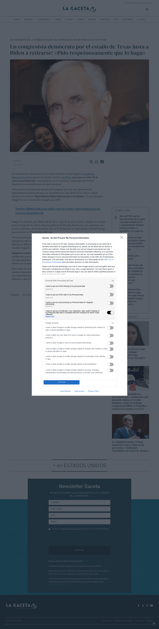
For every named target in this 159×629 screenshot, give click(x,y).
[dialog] (79, 314)
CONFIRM (61, 382)
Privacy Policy (93, 391)
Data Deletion (65, 391)
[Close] (122, 238)
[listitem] (79, 280)
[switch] (110, 286)
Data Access (79, 391)
